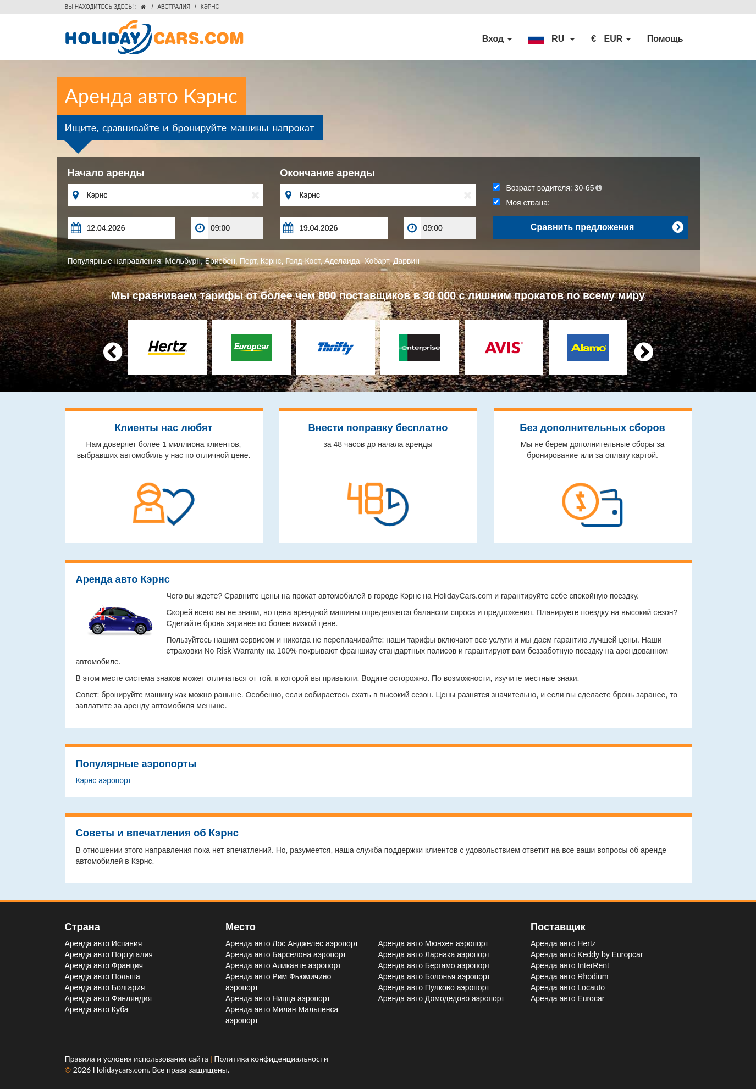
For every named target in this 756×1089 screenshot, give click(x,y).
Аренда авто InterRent (570, 965)
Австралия (173, 7)
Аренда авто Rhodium (569, 976)
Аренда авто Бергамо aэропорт (434, 965)
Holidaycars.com (120, 1069)
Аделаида (342, 260)
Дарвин (406, 260)
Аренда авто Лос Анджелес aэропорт (291, 943)
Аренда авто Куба (97, 1009)
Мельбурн (183, 260)
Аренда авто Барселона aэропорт (285, 954)
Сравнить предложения (607, 227)
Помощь (665, 38)
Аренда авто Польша (102, 976)
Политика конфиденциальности (271, 1058)
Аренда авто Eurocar (567, 998)
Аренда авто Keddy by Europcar (587, 954)
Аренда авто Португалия (109, 954)
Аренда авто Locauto (568, 987)
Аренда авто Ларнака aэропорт (434, 954)
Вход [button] (497, 38)
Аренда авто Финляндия (108, 998)
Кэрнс (271, 260)
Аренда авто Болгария (105, 987)
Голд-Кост (302, 260)
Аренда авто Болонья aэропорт (434, 976)
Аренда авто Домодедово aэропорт (441, 998)
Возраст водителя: (548, 187)
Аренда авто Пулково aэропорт (434, 987)
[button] (551, 39)
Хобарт (376, 260)
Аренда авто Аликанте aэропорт (283, 965)
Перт (248, 260)
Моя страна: (521, 202)
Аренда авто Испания (103, 943)
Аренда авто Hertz (563, 943)
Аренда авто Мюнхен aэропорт (433, 943)
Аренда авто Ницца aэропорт (277, 998)
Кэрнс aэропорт (103, 780)
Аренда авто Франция (104, 965)
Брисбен (220, 260)
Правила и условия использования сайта (138, 1058)
